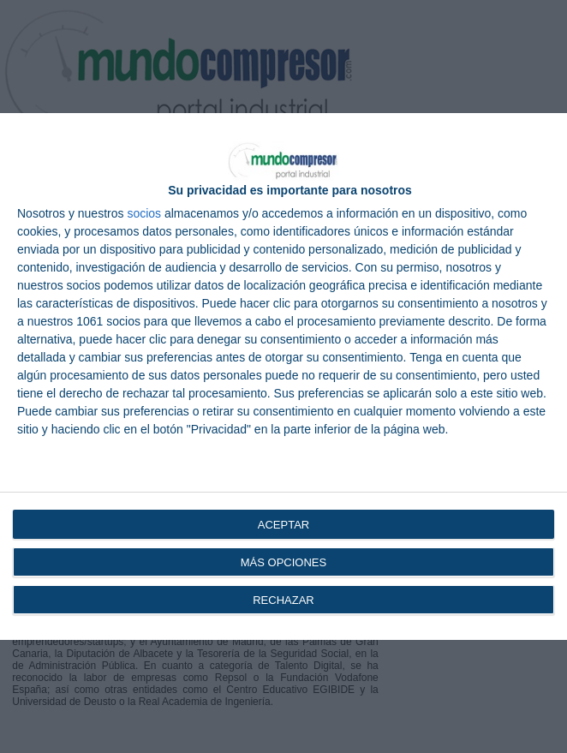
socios (144, 213)
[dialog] (283, 376)
